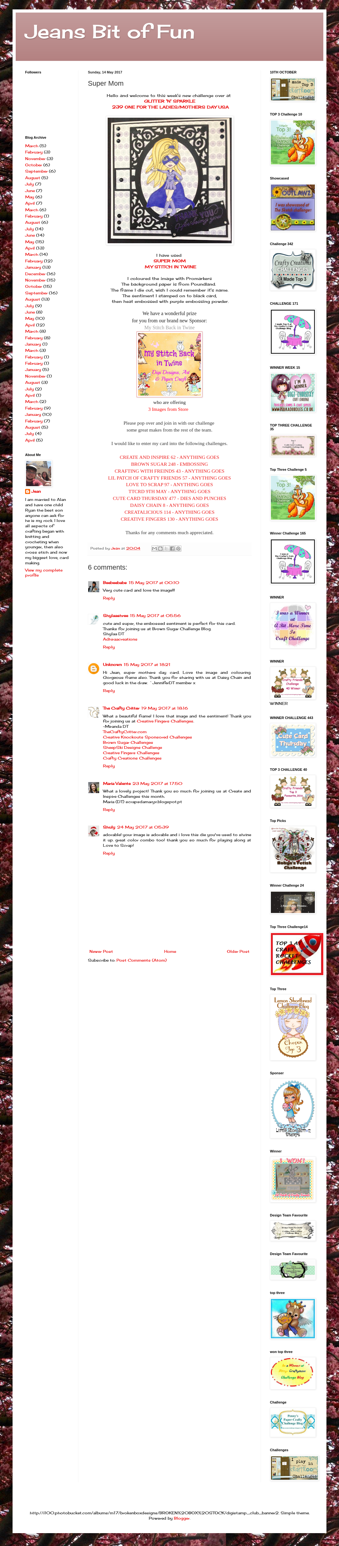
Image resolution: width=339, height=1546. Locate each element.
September (36, 171)
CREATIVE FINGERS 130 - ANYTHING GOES (169, 519)
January (33, 267)
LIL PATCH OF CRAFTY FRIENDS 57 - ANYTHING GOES (169, 477)
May (29, 197)
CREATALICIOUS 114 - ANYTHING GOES (170, 512)
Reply (109, 598)
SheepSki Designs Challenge (132, 747)
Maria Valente (117, 783)
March (31, 145)
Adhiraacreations (120, 639)
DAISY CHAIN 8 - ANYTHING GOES (169, 505)
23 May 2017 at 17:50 (157, 783)
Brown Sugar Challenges (128, 742)
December (35, 273)
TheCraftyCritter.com (125, 731)
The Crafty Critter (121, 708)
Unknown (112, 664)
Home (170, 951)
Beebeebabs (115, 582)
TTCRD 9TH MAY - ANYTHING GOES (170, 491)
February (34, 152)
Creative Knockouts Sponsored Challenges (147, 737)
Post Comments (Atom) (141, 960)
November (35, 158)
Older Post (238, 951)
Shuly (109, 827)
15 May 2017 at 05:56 (155, 615)
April (30, 203)
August (32, 177)
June (30, 190)
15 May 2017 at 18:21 (147, 664)
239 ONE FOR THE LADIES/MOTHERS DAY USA (169, 107)
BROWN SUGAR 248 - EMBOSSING (169, 464)
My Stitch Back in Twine (169, 327)
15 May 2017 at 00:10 (154, 582)
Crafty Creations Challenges (132, 758)
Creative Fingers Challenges (165, 721)
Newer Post (101, 951)
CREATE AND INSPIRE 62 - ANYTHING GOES (169, 457)
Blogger (182, 1518)
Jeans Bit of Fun (110, 31)
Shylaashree (115, 615)
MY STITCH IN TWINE (169, 266)
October (33, 165)
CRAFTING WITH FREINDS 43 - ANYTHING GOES (169, 471)
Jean (36, 491)
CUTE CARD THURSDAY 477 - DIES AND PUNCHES (169, 498)
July (29, 184)
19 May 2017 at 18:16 (164, 708)
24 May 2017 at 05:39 (143, 827)
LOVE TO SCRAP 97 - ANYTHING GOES (169, 484)
